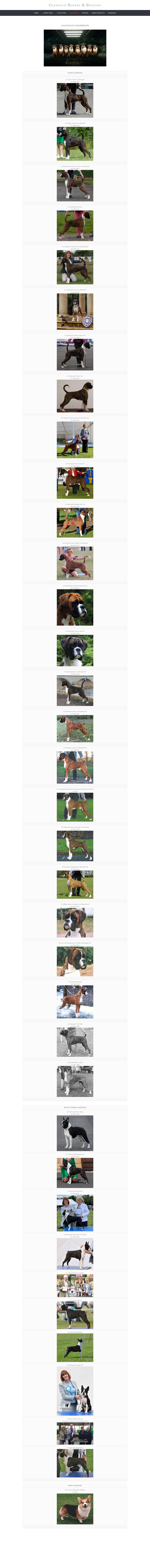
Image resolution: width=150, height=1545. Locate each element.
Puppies (85, 13)
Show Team (48, 13)
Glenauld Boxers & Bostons (75, 5)
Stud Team (62, 13)
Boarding (112, 13)
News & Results (98, 13)
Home (36, 13)
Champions (74, 13)
